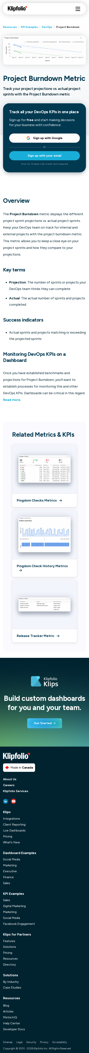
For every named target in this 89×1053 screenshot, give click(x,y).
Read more (11, 400)
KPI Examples (29, 27)
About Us (9, 779)
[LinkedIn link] (5, 801)
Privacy (44, 1042)
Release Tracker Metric (38, 636)
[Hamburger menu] (77, 9)
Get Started (43, 723)
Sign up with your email (44, 155)
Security (31, 1042)
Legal (19, 1042)
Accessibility (59, 1042)
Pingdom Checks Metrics (39, 500)
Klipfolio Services (15, 791)
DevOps (47, 27)
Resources (10, 27)
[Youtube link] (13, 801)
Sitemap (8, 1042)
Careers (8, 785)
